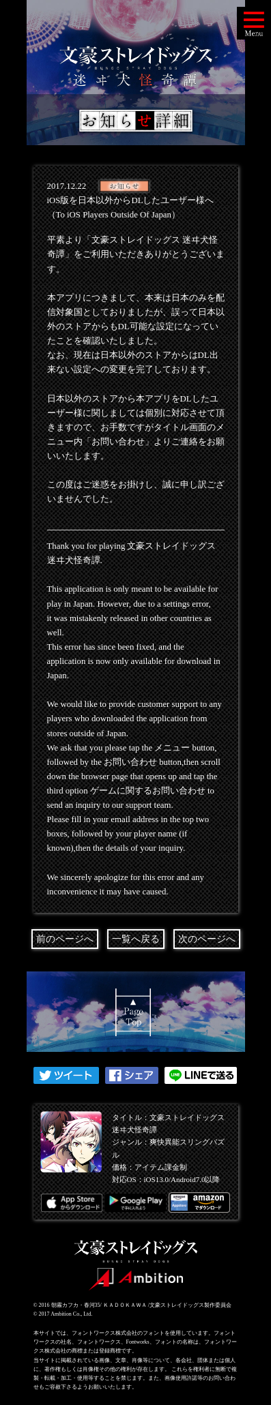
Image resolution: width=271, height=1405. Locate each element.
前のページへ (65, 939)
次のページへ (207, 939)
